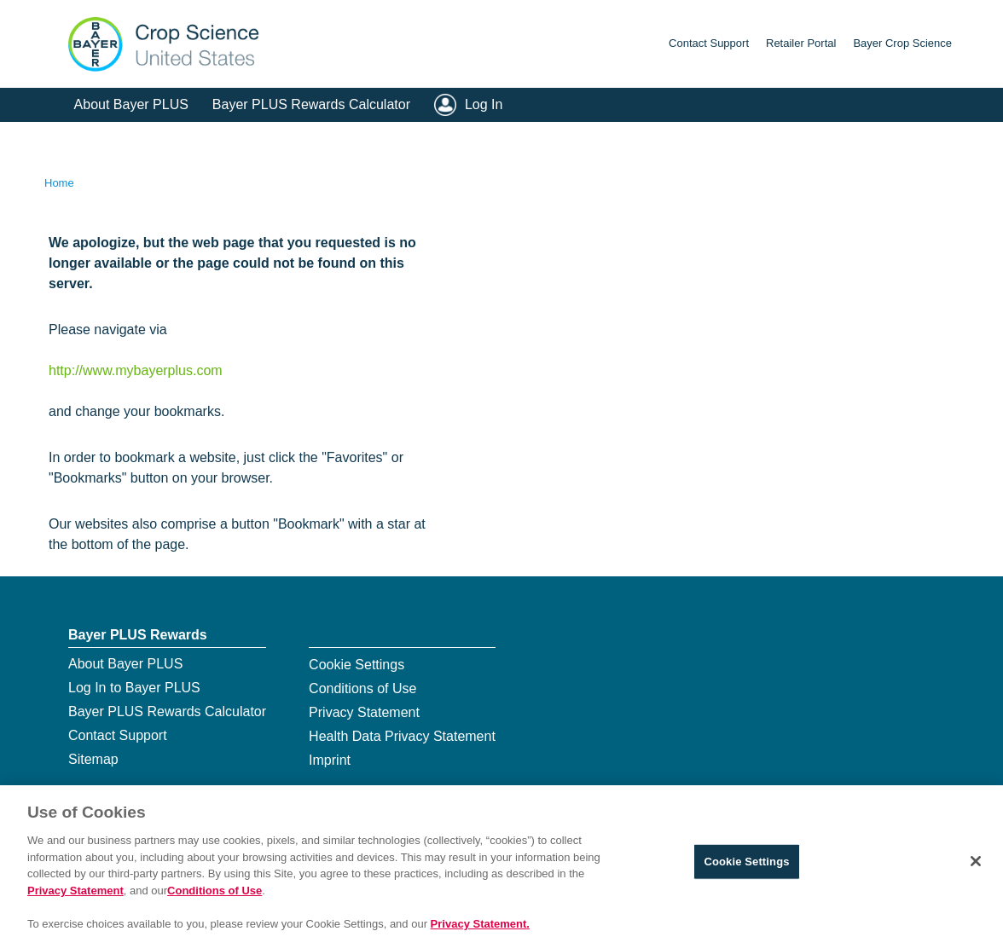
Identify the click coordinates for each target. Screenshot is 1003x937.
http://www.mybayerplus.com (136, 370)
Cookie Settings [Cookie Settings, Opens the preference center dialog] (746, 876)
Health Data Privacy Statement (402, 736)
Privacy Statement (364, 712)
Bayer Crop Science (902, 43)
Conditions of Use (362, 688)
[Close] (975, 877)
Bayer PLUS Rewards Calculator (311, 104)
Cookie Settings (356, 664)
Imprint (330, 760)
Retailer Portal (801, 43)
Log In (483, 104)
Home (59, 182)
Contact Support (709, 43)
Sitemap (93, 759)
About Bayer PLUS (131, 104)
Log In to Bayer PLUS (134, 687)
